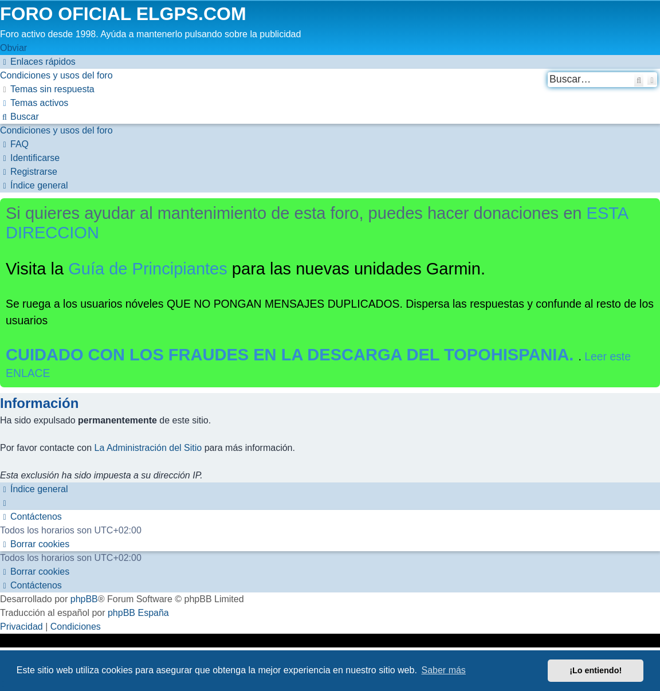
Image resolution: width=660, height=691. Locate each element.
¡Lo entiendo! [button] (595, 670)
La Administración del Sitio (148, 448)
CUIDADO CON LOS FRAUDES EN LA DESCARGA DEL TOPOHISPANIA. (292, 355)
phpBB (84, 599)
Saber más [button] (444, 670)
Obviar (13, 48)
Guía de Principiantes (147, 269)
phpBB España (138, 613)
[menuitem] (56, 75)
